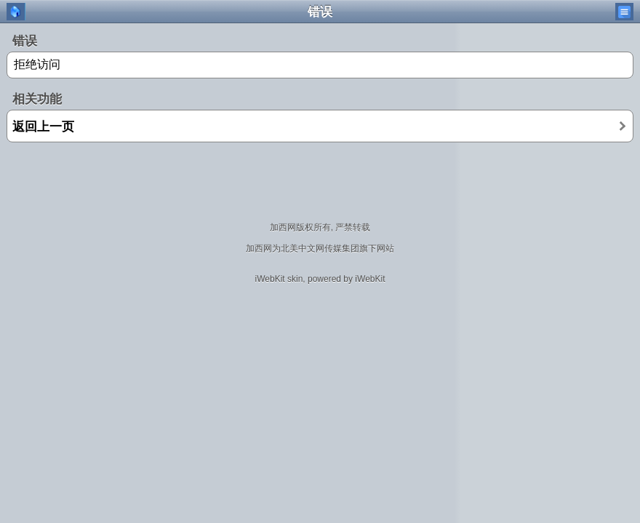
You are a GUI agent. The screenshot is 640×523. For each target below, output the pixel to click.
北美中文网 (302, 248)
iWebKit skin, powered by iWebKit (320, 279)
